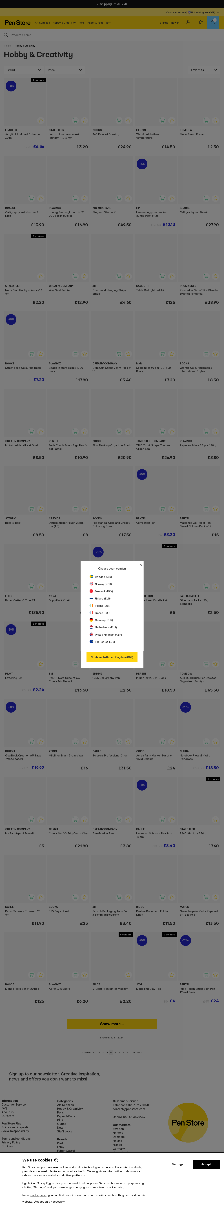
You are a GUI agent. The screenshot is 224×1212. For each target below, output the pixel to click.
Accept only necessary (49, 1201)
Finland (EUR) (100, 598)
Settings (177, 1164)
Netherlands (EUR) (103, 627)
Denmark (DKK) (101, 591)
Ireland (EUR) (100, 605)
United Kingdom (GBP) (106, 634)
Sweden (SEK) (101, 576)
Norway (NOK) (101, 584)
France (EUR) (100, 612)
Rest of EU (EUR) (102, 641)
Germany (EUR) (101, 620)
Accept (206, 1164)
